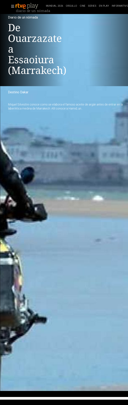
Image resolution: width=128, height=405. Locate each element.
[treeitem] (54, 6)
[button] (11, 6)
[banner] (30, 6)
